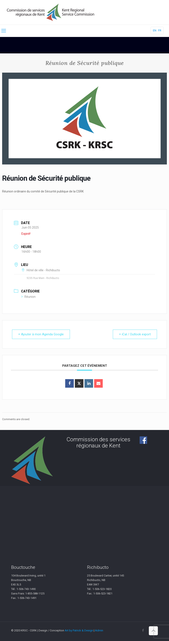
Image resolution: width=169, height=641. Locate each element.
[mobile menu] (3, 30)
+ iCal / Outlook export (135, 334)
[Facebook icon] (143, 630)
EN (154, 30)
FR (159, 30)
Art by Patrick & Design (79, 630)
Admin (99, 630)
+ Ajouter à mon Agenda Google (41, 334)
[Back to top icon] (153, 630)
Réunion (28, 296)
